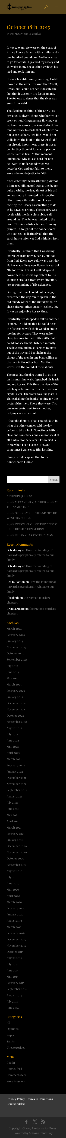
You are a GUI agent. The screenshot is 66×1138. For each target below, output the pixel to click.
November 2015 (16, 945)
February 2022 (16, 765)
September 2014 (17, 989)
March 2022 (14, 759)
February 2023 (16, 690)
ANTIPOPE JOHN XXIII (21, 496)
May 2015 (12, 976)
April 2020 (13, 896)
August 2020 (15, 871)
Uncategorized (16, 1047)
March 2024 (14, 628)
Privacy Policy (16, 1099)
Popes (10, 1035)
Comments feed (17, 1075)
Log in (11, 1062)
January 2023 (15, 697)
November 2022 (16, 709)
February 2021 (15, 833)
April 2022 (13, 753)
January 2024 (15, 641)
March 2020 (14, 902)
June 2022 (13, 740)
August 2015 (14, 958)
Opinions (12, 1029)
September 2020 (17, 865)
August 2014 (14, 995)
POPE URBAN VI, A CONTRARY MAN (30, 535)
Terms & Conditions (40, 1099)
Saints (11, 1041)
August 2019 (14, 920)
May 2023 (12, 678)
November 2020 (17, 852)
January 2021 (15, 840)
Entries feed (14, 1069)
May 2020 (13, 889)
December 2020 (17, 846)
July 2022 (12, 734)
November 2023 (16, 647)
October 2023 (15, 653)
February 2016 (16, 933)
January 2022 (15, 771)
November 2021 (16, 784)
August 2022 (14, 728)
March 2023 (14, 684)
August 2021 (14, 796)
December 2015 (16, 939)
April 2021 (13, 821)
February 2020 (16, 908)
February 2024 (16, 635)
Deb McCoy (16, 33)
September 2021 (17, 790)
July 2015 (12, 964)
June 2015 (12, 970)
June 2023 (13, 672)
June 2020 (13, 883)
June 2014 (13, 1007)
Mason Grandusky (41, 1133)
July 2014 (12, 1001)
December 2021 (16, 777)
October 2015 (15, 951)
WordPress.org (16, 1081)
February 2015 (15, 983)
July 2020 (12, 877)
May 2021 (12, 815)
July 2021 (12, 802)
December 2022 (16, 703)
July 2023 (12, 666)
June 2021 (13, 809)
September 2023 (17, 659)
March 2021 (14, 827)
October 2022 (15, 715)
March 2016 (14, 927)
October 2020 (15, 858)
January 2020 (15, 914)
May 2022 (13, 746)
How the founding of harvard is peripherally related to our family (30, 554)
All (39, 33)
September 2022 (17, 721)
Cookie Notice (16, 1104)
